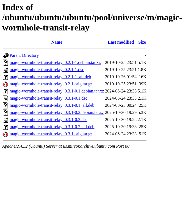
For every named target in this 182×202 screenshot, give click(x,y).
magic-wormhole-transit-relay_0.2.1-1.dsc (47, 69)
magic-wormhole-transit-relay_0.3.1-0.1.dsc (48, 98)
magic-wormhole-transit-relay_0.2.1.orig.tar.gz (51, 84)
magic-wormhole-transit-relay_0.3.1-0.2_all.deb (52, 126)
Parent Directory (24, 55)
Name (56, 42)
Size (142, 42)
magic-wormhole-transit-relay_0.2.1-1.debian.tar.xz (55, 62)
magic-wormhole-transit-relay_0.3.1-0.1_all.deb (52, 105)
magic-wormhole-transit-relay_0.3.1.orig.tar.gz (51, 133)
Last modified (121, 42)
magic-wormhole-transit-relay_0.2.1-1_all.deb (50, 76)
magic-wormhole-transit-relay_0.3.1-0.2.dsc (48, 119)
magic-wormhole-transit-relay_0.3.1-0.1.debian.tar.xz (57, 91)
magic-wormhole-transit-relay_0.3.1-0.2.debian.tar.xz (57, 112)
